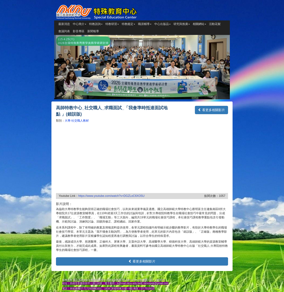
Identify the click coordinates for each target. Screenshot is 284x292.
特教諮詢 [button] (96, 24)
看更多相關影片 (211, 110)
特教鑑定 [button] (128, 24)
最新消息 (64, 24)
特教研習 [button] (112, 24)
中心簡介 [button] (79, 24)
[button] (67, 67)
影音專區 (78, 31)
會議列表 (64, 31)
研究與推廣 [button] (182, 24)
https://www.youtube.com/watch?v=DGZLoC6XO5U (111, 195)
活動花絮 (215, 24)
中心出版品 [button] (162, 24)
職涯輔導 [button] (144, 24)
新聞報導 (93, 31)
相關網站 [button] (199, 24)
